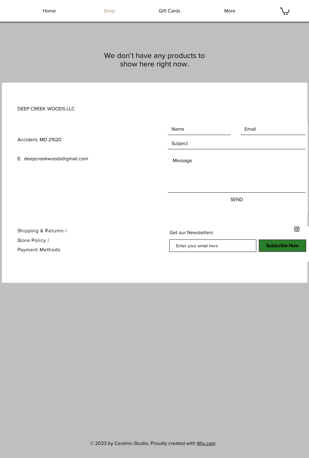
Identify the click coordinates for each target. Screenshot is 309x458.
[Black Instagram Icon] (296, 229)
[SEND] (237, 199)
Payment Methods (38, 249)
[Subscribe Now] (282, 245)
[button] (285, 11)
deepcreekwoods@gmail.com (56, 158)
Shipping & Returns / (42, 230)
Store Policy (32, 240)
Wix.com (206, 443)
